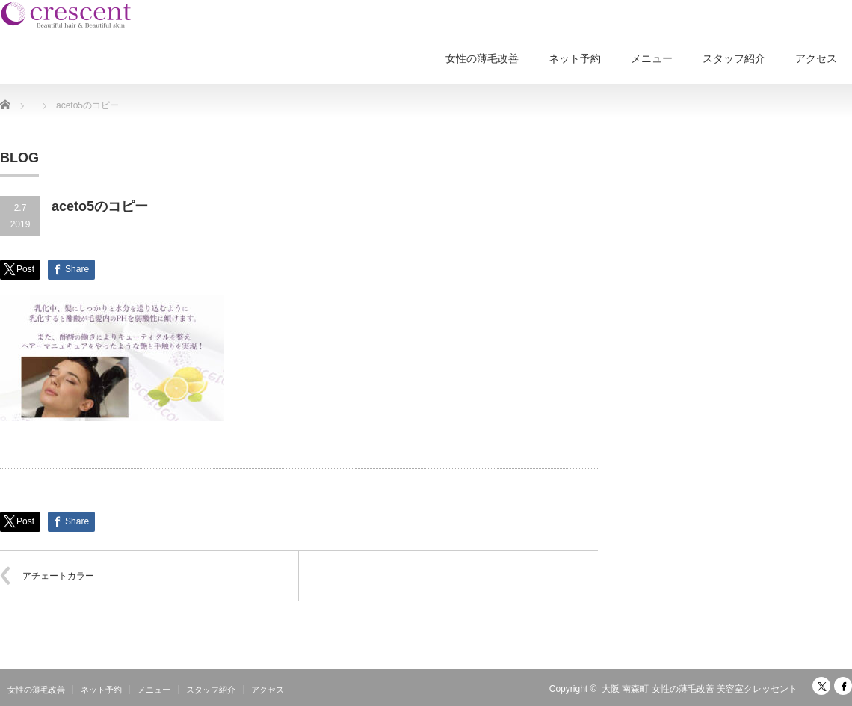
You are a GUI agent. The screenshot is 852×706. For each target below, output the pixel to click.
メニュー (652, 58)
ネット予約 (575, 58)
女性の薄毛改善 (482, 58)
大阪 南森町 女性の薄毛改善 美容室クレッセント (699, 689)
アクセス (816, 58)
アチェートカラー (58, 576)
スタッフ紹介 (734, 58)
